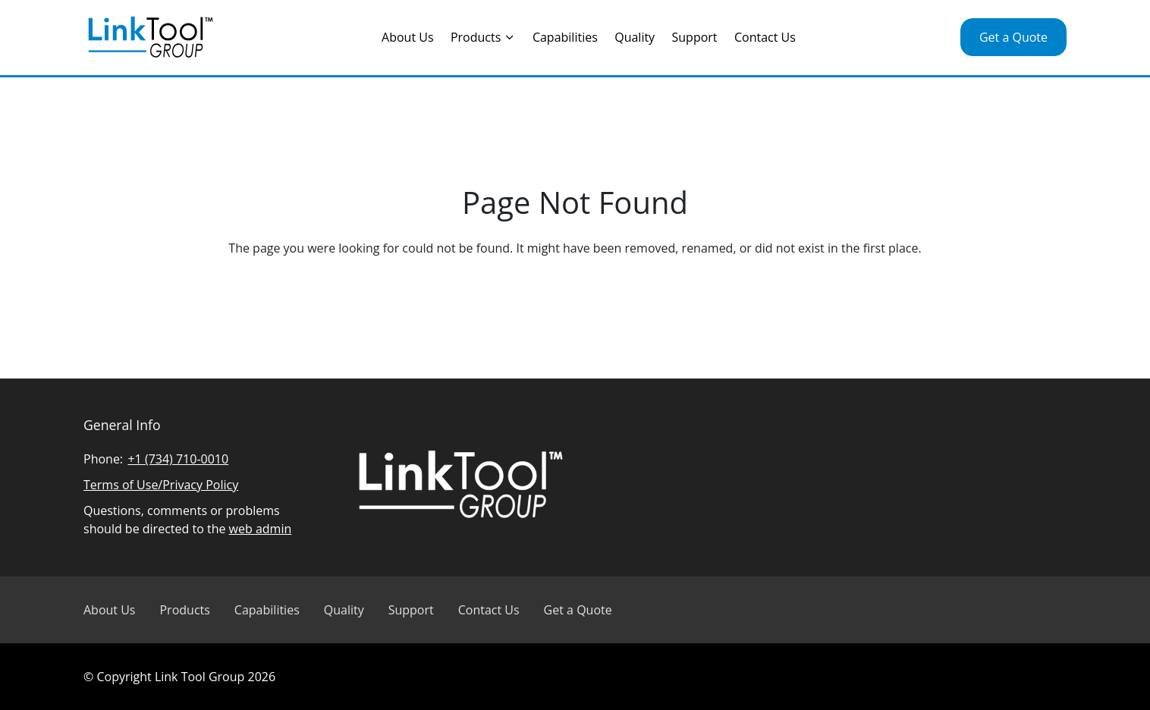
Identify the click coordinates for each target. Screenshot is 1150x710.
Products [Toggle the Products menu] (483, 37)
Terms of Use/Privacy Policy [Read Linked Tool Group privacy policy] (160, 484)
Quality (634, 37)
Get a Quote (1013, 37)
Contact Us (765, 37)
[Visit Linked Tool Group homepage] (150, 37)
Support (695, 37)
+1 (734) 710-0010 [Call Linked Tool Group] (177, 459)
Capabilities (565, 37)
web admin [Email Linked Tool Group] (260, 528)
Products (184, 610)
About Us (408, 37)
